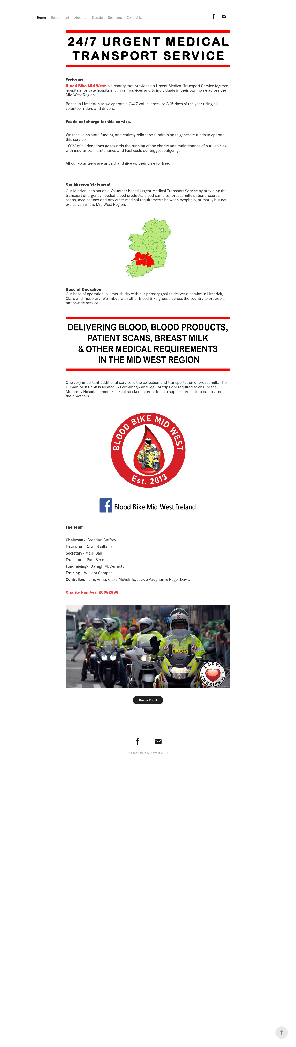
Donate (97, 17)
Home (41, 17)
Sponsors (115, 17)
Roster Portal (148, 700)
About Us (80, 17)
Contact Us (135, 17)
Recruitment (60, 17)
